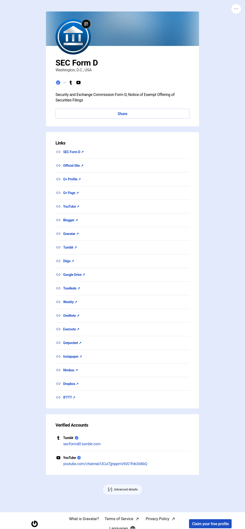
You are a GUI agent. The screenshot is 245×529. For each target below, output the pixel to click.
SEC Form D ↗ (73, 152)
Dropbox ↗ (71, 384)
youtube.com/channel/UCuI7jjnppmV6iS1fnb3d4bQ (105, 464)
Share (122, 113)
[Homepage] (34, 524)
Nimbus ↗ (70, 370)
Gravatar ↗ (71, 234)
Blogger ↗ (70, 220)
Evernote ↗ (71, 329)
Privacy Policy (157, 519)
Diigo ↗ (68, 261)
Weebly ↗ (70, 302)
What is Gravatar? (84, 519)
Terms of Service (119, 519)
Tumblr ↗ (70, 247)
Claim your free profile (210, 524)
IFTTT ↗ (69, 397)
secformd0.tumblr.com (81, 444)
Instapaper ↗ (72, 356)
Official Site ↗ (73, 165)
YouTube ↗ (71, 206)
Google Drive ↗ (74, 275)
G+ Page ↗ (71, 193)
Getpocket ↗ (72, 343)
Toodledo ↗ (71, 288)
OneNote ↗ (71, 315)
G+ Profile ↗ (72, 179)
